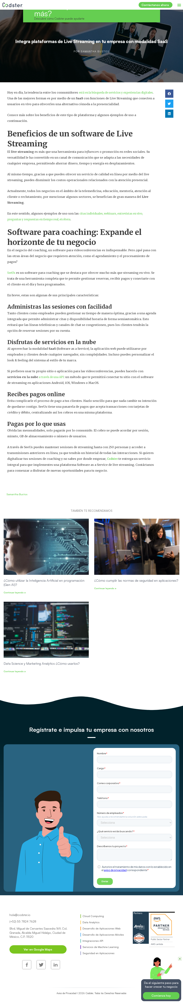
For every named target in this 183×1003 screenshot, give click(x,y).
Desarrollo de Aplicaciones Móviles (103, 934)
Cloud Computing (93, 915)
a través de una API (52, 376)
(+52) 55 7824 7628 (22, 921)
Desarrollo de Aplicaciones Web (102, 928)
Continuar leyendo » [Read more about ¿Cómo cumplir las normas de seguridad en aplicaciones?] (105, 588)
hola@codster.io (19, 914)
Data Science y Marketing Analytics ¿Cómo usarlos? (42, 663)
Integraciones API (93, 940)
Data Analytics (91, 921)
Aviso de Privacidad (69, 979)
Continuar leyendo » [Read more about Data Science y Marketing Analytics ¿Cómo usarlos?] (15, 671)
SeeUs (11, 272)
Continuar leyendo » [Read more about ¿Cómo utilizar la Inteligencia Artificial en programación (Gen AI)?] (15, 592)
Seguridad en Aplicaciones (98, 952)
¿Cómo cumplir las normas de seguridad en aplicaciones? (136, 580)
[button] (179, 5)
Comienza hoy (161, 995)
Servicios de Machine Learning (101, 946)
